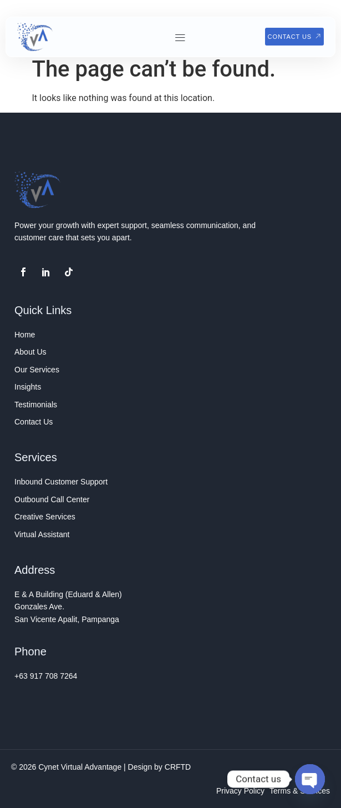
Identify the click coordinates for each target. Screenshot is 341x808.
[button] (180, 37)
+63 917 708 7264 (45, 675)
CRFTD (178, 766)
